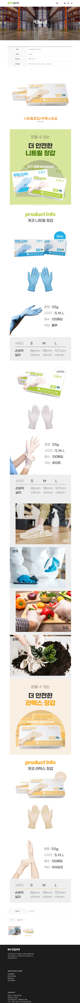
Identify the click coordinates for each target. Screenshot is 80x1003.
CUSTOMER (45, 958)
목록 (20, 919)
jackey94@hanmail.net (19, 985)
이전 (11, 919)
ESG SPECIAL (45, 954)
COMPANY (44, 952)
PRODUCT (44, 956)
